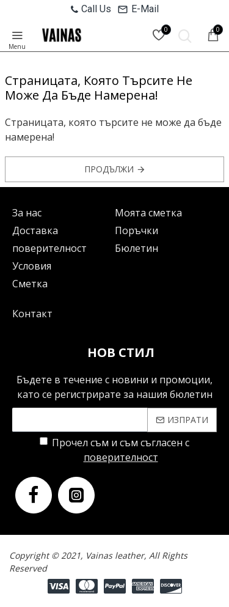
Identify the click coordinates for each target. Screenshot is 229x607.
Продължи (109, 169)
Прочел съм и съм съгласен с (114, 450)
